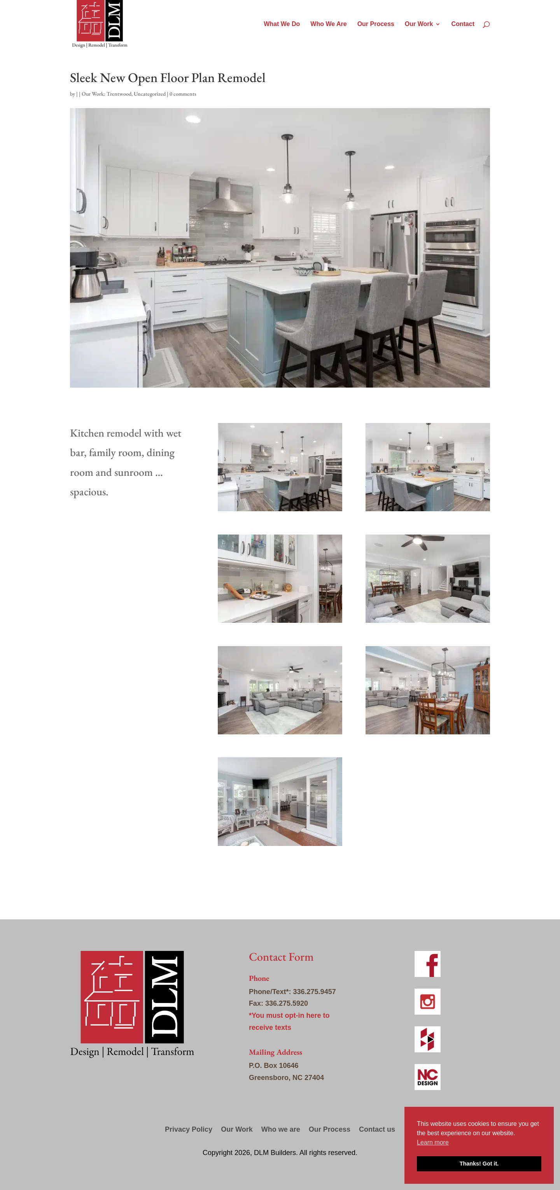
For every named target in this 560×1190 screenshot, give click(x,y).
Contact (462, 24)
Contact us (377, 1130)
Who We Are (328, 24)
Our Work (419, 24)
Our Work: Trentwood (106, 93)
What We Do (282, 24)
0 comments (183, 93)
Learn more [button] (433, 1142)
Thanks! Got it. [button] (479, 1163)
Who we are (280, 1130)
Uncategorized (150, 93)
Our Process (375, 24)
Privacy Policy (188, 1130)
